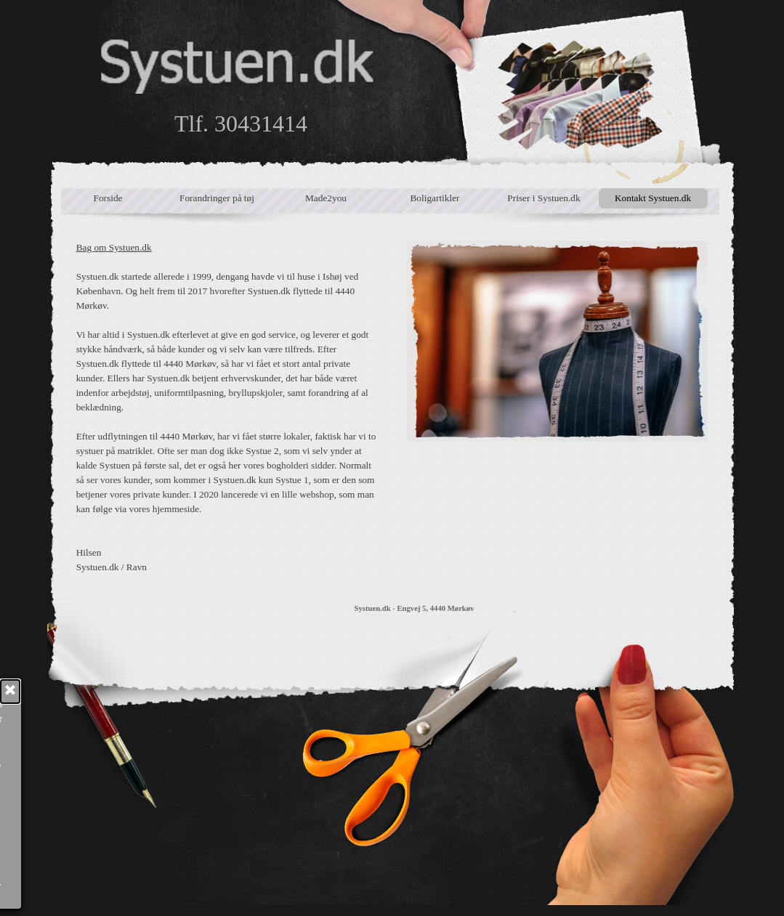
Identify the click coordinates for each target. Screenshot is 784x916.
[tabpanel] (227, 407)
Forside (108, 197)
